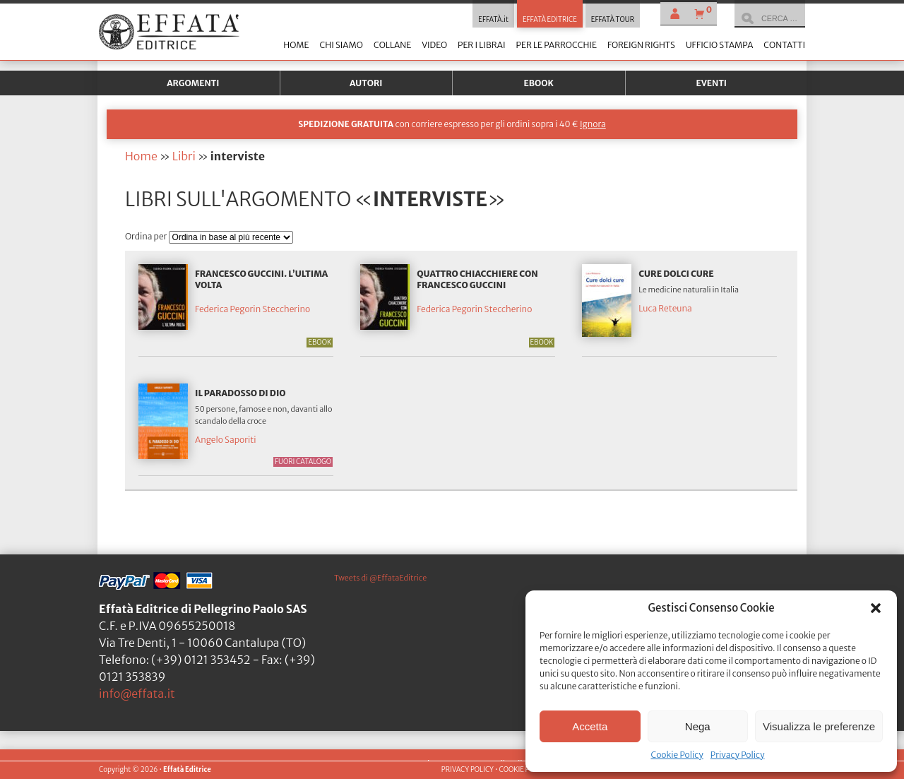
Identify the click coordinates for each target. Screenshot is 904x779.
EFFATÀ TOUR (612, 20)
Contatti (784, 45)
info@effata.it (137, 693)
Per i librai (482, 45)
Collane (392, 45)
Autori (366, 83)
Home (296, 45)
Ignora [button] (593, 124)
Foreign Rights (641, 45)
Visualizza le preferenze (819, 726)
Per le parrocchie (556, 45)
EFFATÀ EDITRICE (550, 20)
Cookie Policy (676, 754)
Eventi (711, 83)
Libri (184, 156)
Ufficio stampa (719, 45)
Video (434, 45)
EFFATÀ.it (493, 20)
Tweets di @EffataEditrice (380, 578)
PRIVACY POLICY (467, 770)
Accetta (589, 726)
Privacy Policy (737, 754)
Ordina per (147, 236)
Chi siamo (340, 45)
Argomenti (193, 83)
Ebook (539, 83)
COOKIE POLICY (523, 770)
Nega (697, 726)
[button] (876, 608)
